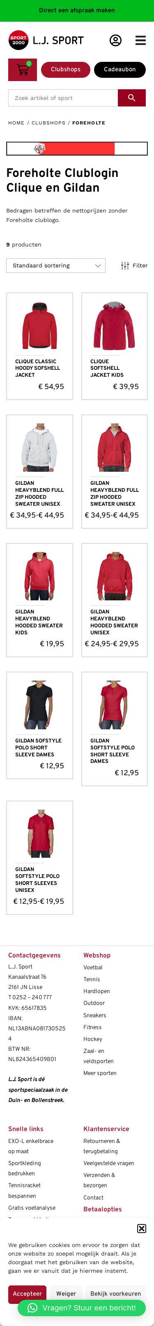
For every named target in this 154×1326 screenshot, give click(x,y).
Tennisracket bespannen (24, 1190)
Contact (93, 1198)
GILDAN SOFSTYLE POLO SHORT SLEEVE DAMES (38, 748)
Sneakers (94, 1015)
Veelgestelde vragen (108, 1163)
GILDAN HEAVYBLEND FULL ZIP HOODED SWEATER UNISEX (39, 494)
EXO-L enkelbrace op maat (30, 1146)
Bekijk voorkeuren (115, 1294)
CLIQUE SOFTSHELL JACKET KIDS (107, 369)
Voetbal (93, 967)
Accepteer (27, 1294)
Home (16, 123)
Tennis (91, 979)
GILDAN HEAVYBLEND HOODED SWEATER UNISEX (114, 622)
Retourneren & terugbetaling (101, 1146)
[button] (142, 1228)
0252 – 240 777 (32, 997)
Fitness (92, 1027)
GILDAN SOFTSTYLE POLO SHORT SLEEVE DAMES (112, 751)
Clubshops (49, 123)
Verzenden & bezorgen (99, 1180)
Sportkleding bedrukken (24, 1168)
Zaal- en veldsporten (98, 1056)
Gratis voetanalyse (31, 1208)
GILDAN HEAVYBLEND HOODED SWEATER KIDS (39, 622)
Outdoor (94, 1003)
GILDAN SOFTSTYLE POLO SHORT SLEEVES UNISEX (37, 880)
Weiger (66, 1294)
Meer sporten (100, 1073)
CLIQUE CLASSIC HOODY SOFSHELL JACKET (37, 369)
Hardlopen (96, 991)
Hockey (92, 1039)
